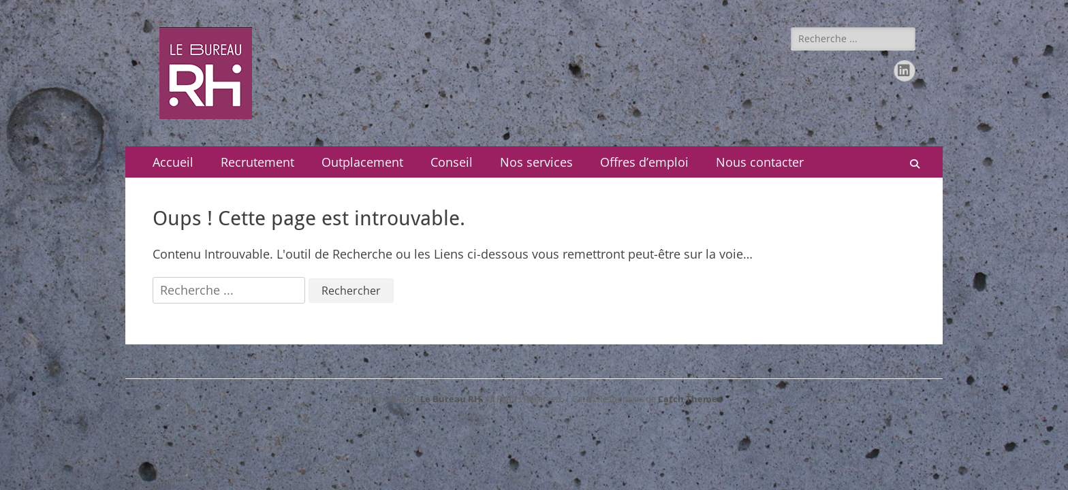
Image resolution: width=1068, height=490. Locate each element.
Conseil (451, 162)
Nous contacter (760, 162)
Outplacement (362, 162)
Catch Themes (689, 399)
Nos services (536, 162)
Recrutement (257, 162)
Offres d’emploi (644, 162)
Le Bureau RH (450, 399)
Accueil (173, 162)
